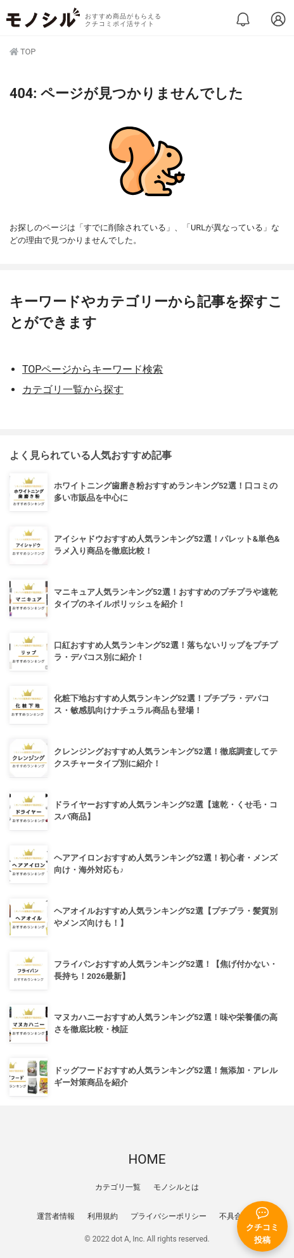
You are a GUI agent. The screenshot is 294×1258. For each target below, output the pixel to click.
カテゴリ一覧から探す (73, 389)
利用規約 (102, 1216)
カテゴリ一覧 (118, 1187)
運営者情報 (56, 1216)
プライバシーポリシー (169, 1216)
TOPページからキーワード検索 (92, 369)
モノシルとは (176, 1187)
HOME (146, 1159)
